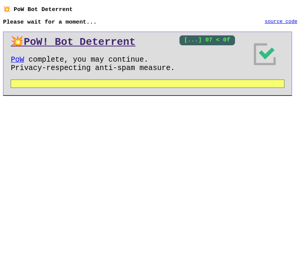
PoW (17, 63)
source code (281, 22)
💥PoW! (73, 44)
